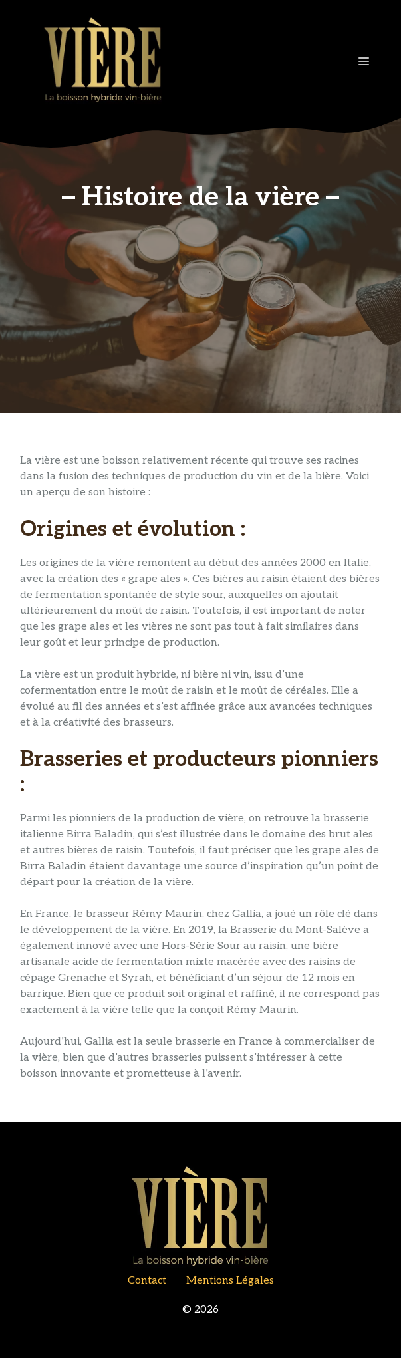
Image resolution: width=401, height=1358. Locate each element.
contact (147, 1280)
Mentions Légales (230, 1280)
